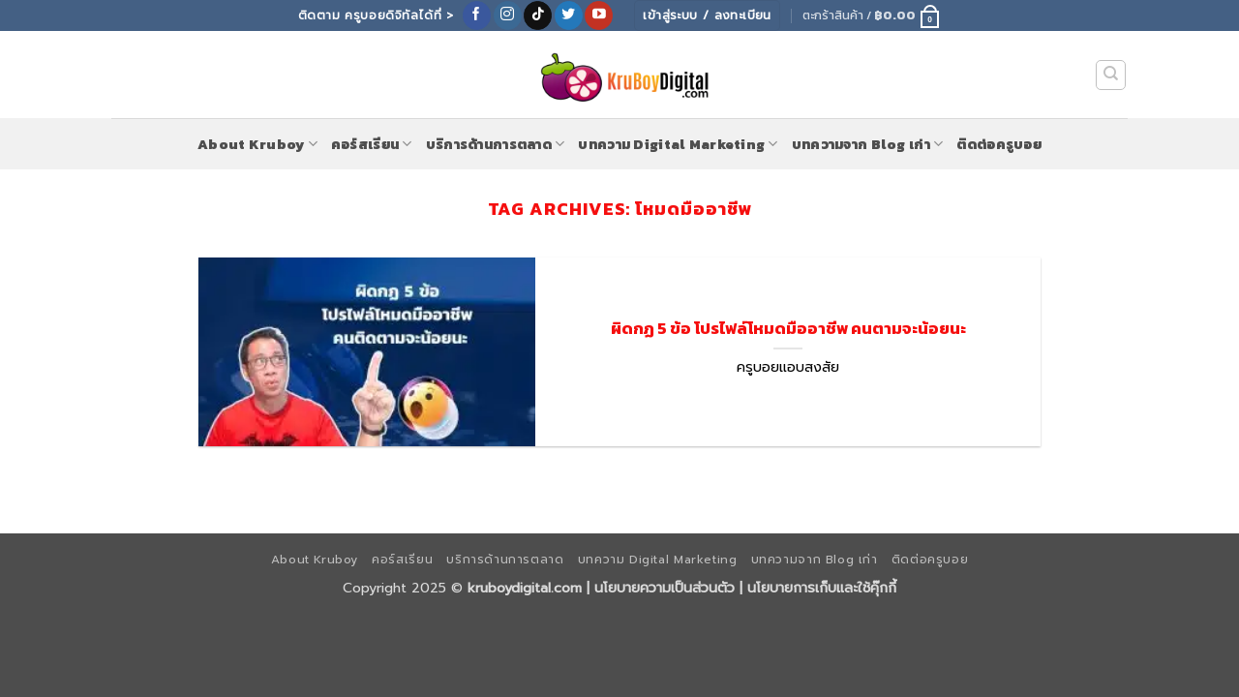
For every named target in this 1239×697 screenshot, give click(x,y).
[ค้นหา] (1111, 75)
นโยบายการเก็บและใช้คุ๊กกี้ (821, 587)
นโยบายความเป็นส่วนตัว (664, 587)
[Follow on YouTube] (599, 15)
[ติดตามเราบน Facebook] (477, 15)
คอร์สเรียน (371, 144)
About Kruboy (257, 144)
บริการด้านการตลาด (495, 144)
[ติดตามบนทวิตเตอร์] (569, 15)
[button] (871, 15)
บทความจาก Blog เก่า (868, 144)
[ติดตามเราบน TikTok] (538, 15)
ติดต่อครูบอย (999, 144)
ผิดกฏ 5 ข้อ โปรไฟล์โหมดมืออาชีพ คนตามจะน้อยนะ (788, 328)
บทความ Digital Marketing (677, 144)
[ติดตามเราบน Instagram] (508, 15)
